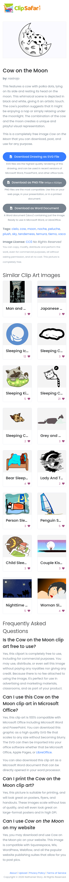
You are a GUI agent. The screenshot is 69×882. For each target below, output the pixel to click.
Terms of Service (56, 873)
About (13, 873)
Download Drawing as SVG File (34, 157)
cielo (15, 229)
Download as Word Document (34, 208)
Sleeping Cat (52, 350)
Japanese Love (54, 308)
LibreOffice (44, 752)
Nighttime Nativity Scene (29, 605)
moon (31, 229)
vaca (62, 234)
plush (7, 234)
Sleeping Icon (18, 350)
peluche (54, 229)
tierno (52, 234)
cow (23, 229)
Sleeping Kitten (20, 393)
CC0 (29, 242)
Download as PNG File (34, 182)
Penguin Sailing (54, 520)
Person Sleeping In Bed (27, 520)
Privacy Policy (37, 873)
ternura (41, 234)
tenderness (26, 234)
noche (42, 229)
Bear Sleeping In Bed (25, 478)
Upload (23, 873)
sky (14, 234)
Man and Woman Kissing (29, 308)
